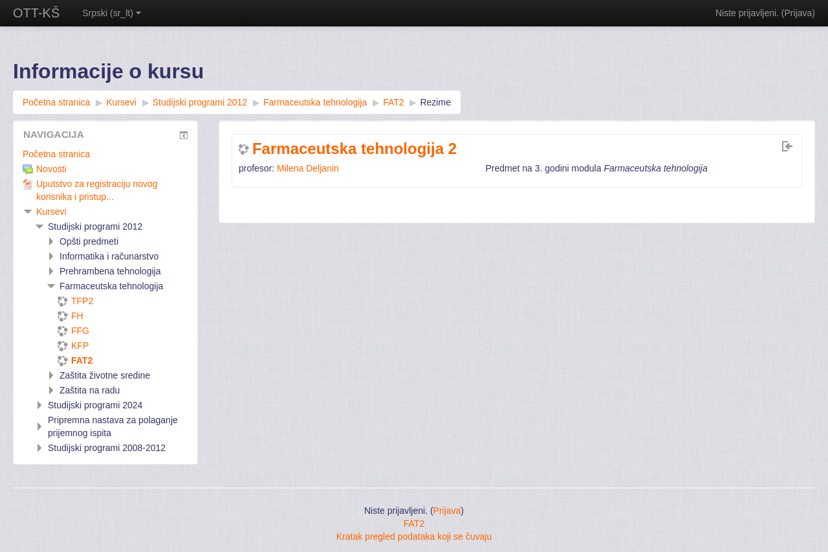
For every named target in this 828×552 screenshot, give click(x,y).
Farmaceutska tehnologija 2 (354, 149)
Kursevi (51, 211)
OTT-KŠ (36, 13)
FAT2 (414, 523)
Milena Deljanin (308, 168)
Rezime (435, 102)
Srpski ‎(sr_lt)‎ (111, 13)
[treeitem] (105, 154)
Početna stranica (56, 154)
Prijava (798, 13)
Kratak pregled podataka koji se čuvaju (414, 536)
